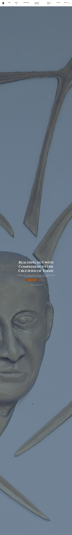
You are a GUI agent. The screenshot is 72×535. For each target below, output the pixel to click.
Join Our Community (42, 279)
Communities (26, 2)
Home (9, 2)
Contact (58, 2)
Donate (65, 2)
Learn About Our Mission (31, 279)
